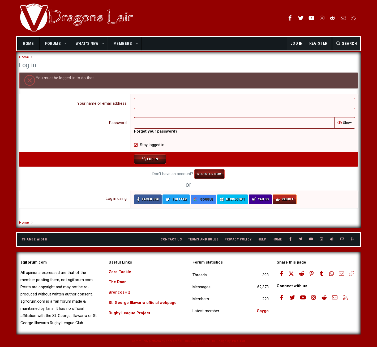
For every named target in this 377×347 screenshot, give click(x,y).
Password (118, 128)
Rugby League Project (130, 313)
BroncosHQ (119, 292)
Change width (34, 240)
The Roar (117, 282)
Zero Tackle (120, 271)
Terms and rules (203, 240)
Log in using (116, 203)
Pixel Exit (238, 341)
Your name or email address (102, 108)
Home (28, 43)
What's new (87, 43)
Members (122, 43)
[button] (66, 43)
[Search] (346, 43)
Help (262, 240)
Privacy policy (238, 240)
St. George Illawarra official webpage (143, 303)
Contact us (171, 240)
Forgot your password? (156, 136)
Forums (53, 43)
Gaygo (263, 310)
